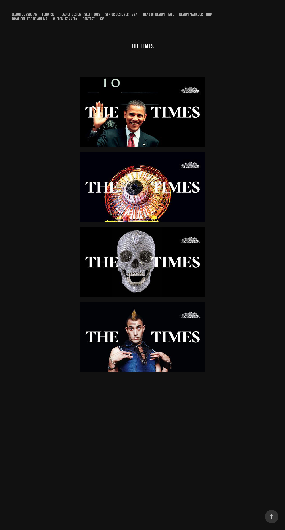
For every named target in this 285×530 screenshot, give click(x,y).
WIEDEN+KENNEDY (65, 19)
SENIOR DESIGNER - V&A (121, 14)
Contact (89, 19)
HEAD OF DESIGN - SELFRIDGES (79, 14)
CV (102, 19)
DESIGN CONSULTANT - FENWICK (32, 14)
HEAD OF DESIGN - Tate (158, 14)
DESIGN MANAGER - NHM (195, 14)
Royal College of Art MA (29, 19)
